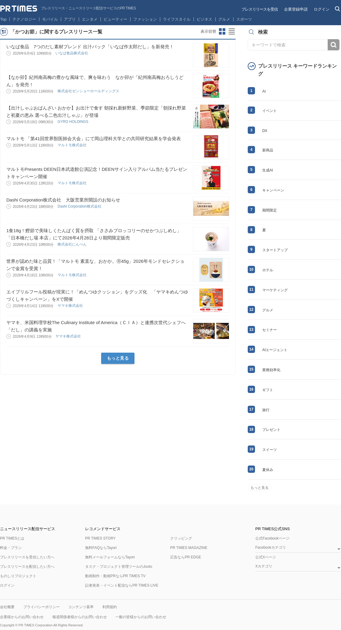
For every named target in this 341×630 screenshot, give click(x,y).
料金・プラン (11, 548)
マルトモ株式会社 (73, 145)
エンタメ (90, 19)
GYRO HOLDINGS (73, 122)
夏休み (267, 470)
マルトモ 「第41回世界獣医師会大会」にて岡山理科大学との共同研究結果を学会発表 (93, 138)
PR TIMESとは (12, 538)
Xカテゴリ (263, 566)
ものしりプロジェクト (18, 576)
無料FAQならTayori (101, 548)
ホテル (267, 270)
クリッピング (181, 538)
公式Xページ (265, 557)
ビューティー (115, 19)
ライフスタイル (176, 19)
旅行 (266, 410)
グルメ (224, 19)
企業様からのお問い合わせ (22, 617)
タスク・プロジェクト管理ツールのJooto (118, 566)
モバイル (50, 19)
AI (264, 91)
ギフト (267, 390)
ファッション (145, 19)
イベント (269, 111)
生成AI (267, 170)
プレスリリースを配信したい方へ (27, 566)
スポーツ (244, 19)
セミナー (269, 330)
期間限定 (269, 210)
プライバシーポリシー (41, 607)
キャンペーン (273, 190)
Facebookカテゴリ (270, 548)
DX (264, 131)
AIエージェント (274, 350)
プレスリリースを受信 (259, 9)
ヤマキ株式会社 (71, 305)
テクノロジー (24, 19)
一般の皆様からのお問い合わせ (140, 617)
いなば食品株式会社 (72, 53)
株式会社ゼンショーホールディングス (89, 91)
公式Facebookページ (272, 538)
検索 (333, 44)
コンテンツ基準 (81, 607)
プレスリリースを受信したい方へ (27, 557)
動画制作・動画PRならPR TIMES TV (115, 576)
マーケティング (275, 290)
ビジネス (204, 19)
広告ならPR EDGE (185, 557)
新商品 (267, 150)
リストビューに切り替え (232, 31)
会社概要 (7, 607)
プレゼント (271, 430)
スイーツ (269, 450)
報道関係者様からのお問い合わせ (79, 617)
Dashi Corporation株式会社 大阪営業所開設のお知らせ (63, 199)
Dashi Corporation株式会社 (80, 206)
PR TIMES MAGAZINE (188, 548)
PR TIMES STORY (100, 538)
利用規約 (109, 607)
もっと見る (118, 358)
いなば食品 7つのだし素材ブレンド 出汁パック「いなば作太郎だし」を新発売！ (90, 46)
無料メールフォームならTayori (110, 557)
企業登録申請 (296, 9)
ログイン (321, 9)
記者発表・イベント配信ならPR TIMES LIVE (121, 585)
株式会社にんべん (73, 244)
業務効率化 (271, 370)
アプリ (70, 19)
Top (3, 19)
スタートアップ (275, 250)
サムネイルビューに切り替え (222, 31)
